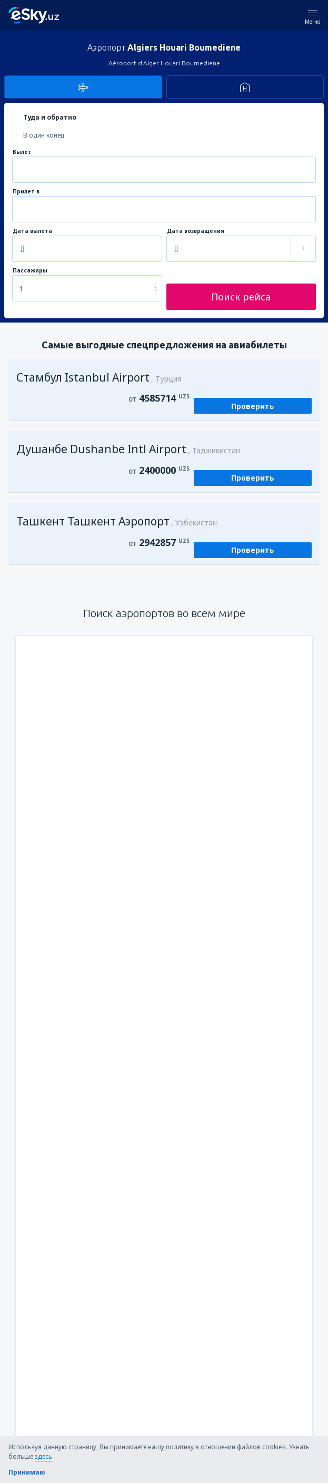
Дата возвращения (195, 231)
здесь (43, 1456)
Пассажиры (30, 270)
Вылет (22, 152)
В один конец (43, 135)
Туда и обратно (49, 117)
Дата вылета (32, 231)
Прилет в (26, 191)
